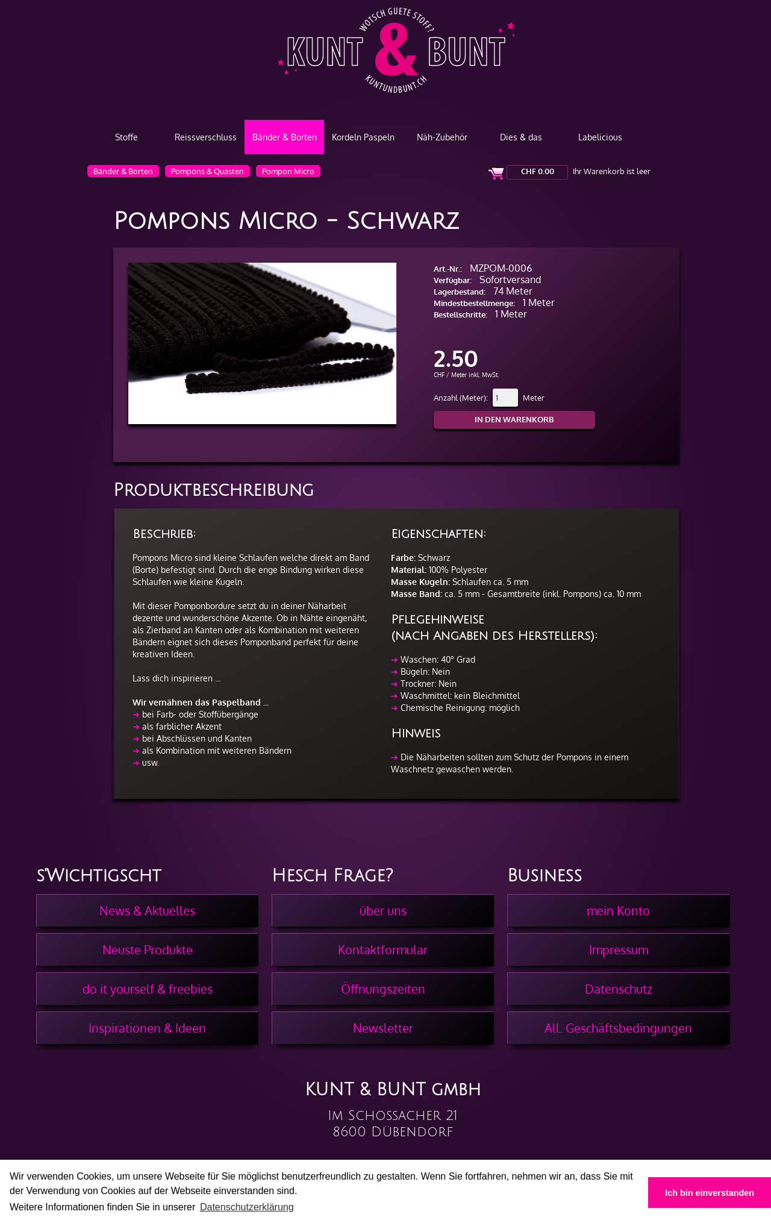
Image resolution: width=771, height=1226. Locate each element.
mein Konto (618, 910)
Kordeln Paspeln (363, 137)
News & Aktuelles (147, 910)
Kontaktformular (383, 949)
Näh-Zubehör (442, 137)
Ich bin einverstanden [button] (709, 1193)
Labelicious (600, 137)
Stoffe (126, 137)
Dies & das (521, 137)
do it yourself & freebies (148, 988)
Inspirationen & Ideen (147, 1028)
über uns (383, 910)
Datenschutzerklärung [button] (247, 1207)
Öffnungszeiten (383, 988)
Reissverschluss (206, 137)
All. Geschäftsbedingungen (618, 1028)
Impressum (618, 949)
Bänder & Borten (284, 137)
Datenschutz (618, 988)
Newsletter (383, 1028)
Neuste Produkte (147, 949)
